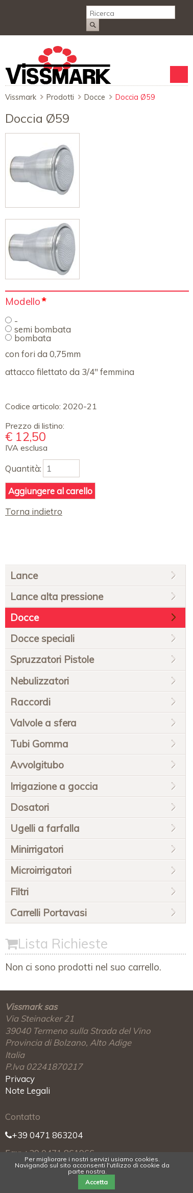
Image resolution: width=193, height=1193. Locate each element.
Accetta (96, 1182)
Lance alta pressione (56, 596)
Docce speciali (42, 638)
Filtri (19, 892)
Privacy (20, 1078)
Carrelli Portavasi (48, 913)
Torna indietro (33, 511)
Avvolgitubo (37, 765)
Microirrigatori (40, 870)
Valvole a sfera (43, 723)
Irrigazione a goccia (54, 786)
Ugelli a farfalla (45, 828)
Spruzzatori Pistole (52, 659)
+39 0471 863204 (44, 1135)
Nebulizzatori (39, 681)
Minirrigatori (36, 849)
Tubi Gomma (39, 744)
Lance (24, 575)
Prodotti (60, 97)
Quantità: (23, 468)
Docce (94, 97)
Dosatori (29, 807)
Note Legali (27, 1090)
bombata (32, 338)
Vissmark (20, 97)
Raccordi (30, 702)
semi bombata (42, 329)
